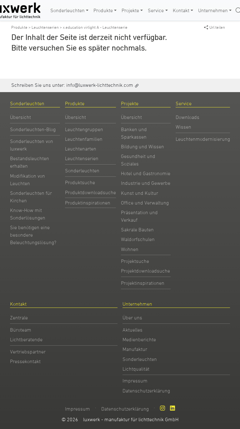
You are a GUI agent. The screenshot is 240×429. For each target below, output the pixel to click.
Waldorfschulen (138, 239)
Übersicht (20, 117)
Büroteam (20, 330)
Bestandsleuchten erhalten (29, 162)
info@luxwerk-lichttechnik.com (99, 85)
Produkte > (21, 27)
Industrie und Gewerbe (145, 183)
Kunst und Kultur (139, 193)
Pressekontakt (25, 361)
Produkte (103, 10)
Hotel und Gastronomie (145, 173)
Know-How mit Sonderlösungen (27, 213)
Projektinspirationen (142, 283)
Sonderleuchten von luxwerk (31, 144)
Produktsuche (80, 182)
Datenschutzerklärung (146, 390)
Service (156, 10)
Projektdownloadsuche (145, 271)
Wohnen (129, 249)
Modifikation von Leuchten (27, 179)
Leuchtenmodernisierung (203, 139)
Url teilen (214, 27)
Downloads (187, 117)
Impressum (135, 380)
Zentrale (19, 317)
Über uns (132, 317)
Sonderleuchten (67, 10)
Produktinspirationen (87, 202)
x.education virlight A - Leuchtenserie (95, 27)
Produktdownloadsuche (90, 192)
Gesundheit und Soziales (138, 159)
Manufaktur (134, 349)
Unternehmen (213, 10)
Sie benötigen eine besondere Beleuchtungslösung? (33, 234)
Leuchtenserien (81, 158)
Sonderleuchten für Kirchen (31, 196)
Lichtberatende (26, 339)
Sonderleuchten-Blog (33, 129)
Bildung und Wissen (142, 146)
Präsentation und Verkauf (139, 216)
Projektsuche (135, 261)
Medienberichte (139, 339)
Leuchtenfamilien (83, 139)
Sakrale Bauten (137, 229)
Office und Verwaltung (145, 202)
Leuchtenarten (80, 148)
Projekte (130, 10)
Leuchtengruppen (84, 129)
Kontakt (181, 10)
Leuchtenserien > (47, 27)
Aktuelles (132, 330)
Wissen (183, 127)
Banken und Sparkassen (134, 133)
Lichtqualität (135, 369)
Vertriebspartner (28, 351)
